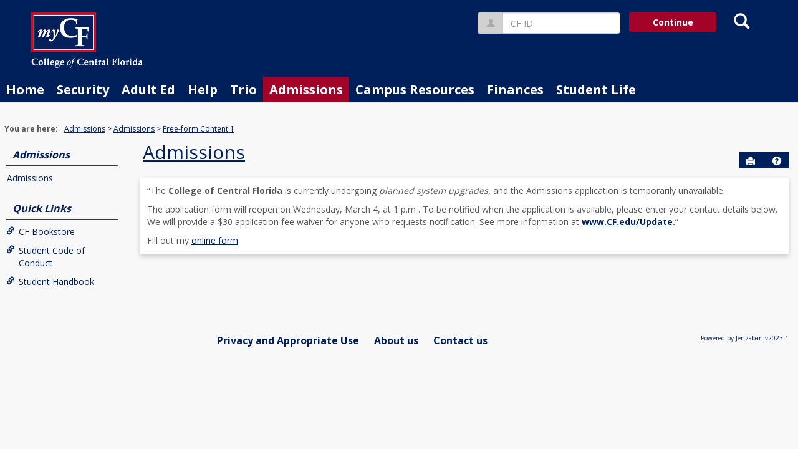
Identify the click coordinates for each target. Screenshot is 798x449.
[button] (777, 161)
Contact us (460, 340)
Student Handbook (50, 281)
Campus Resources (414, 89)
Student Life (596, 89)
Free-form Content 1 (198, 128)
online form (214, 240)
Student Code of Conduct (45, 256)
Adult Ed (148, 89)
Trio (243, 89)
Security (83, 89)
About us (396, 340)
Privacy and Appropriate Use (288, 340)
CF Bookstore (40, 232)
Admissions (306, 89)
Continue (673, 22)
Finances (515, 89)
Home (25, 89)
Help (203, 89)
